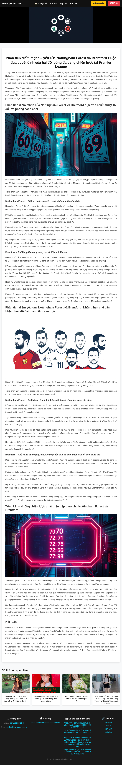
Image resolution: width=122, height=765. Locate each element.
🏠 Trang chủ (41, 4)
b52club (108, 732)
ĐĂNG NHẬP (98, 4)
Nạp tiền (63, 4)
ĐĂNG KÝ (113, 3)
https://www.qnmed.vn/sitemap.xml (45, 723)
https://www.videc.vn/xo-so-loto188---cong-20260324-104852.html (77, 732)
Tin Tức (53, 4)
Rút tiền (73, 4)
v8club (108, 726)
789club (108, 723)
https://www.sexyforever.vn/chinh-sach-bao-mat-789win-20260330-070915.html (77, 751)
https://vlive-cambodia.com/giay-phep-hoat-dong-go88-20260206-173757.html (77, 725)
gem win (108, 729)
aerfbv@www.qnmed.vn (16, 727)
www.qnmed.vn (11, 3)
